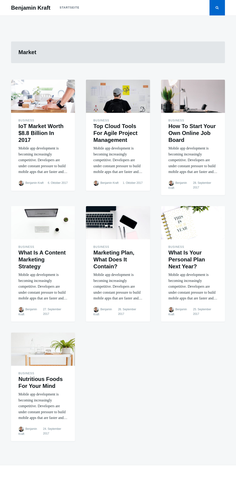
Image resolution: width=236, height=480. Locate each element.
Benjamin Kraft (30, 8)
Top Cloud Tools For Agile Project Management (115, 133)
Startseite (70, 7)
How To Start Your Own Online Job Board (192, 133)
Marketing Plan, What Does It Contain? (113, 259)
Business (26, 120)
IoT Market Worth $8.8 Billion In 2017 (41, 133)
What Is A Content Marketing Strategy (42, 259)
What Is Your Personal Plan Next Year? (186, 259)
